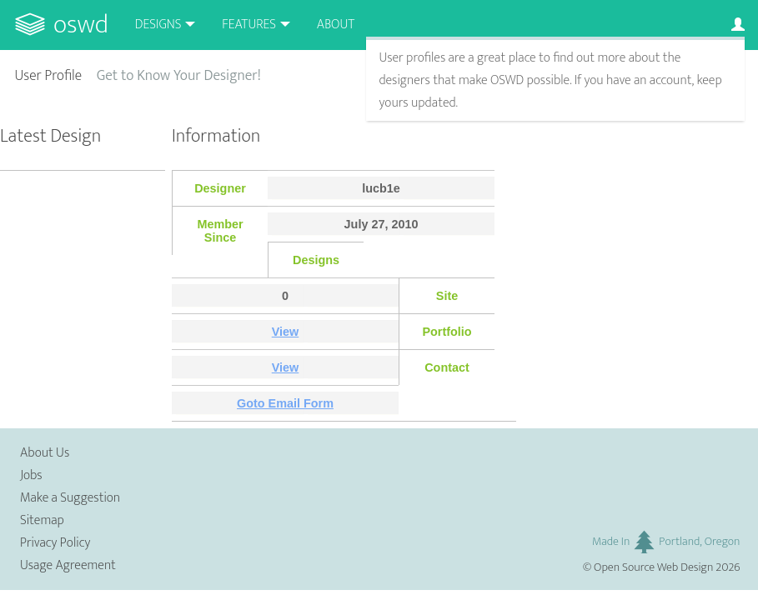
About (335, 24)
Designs (158, 24)
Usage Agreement (68, 565)
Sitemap (42, 520)
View (285, 331)
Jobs (31, 475)
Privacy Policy (55, 543)
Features (249, 24)
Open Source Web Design (653, 568)
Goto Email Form (285, 403)
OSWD (80, 24)
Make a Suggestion (70, 498)
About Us (44, 453)
